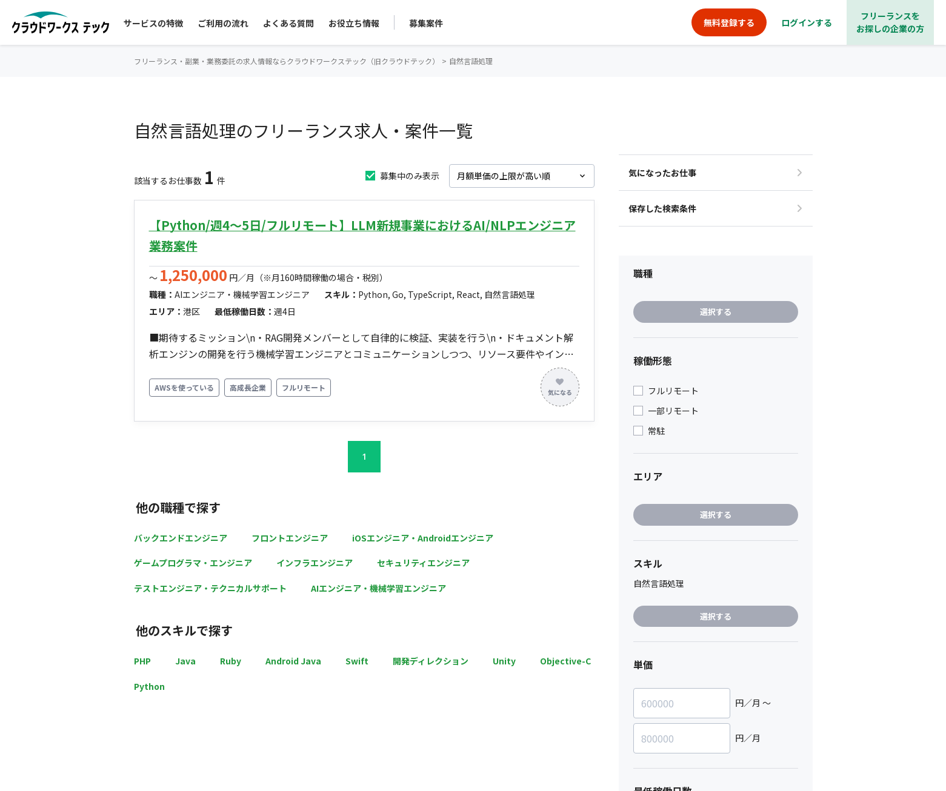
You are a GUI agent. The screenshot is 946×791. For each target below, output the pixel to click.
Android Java (293, 661)
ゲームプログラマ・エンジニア (193, 563)
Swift (356, 661)
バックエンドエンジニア (180, 538)
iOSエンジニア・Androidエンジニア (422, 538)
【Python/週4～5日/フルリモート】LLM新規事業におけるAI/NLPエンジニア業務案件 (362, 235)
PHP (142, 661)
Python (149, 686)
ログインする (806, 22)
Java (185, 661)
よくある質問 (288, 23)
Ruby (230, 661)
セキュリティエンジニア (423, 563)
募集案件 (426, 23)
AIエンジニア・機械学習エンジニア (378, 588)
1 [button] (364, 456)
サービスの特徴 (153, 23)
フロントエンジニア (289, 538)
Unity (504, 661)
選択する (715, 311)
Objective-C (565, 661)
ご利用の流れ (223, 23)
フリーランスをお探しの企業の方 (890, 22)
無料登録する (729, 22)
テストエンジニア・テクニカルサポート (210, 588)
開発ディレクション (430, 661)
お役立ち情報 (353, 23)
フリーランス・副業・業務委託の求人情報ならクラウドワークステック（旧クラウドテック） (286, 61)
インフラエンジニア (314, 563)
